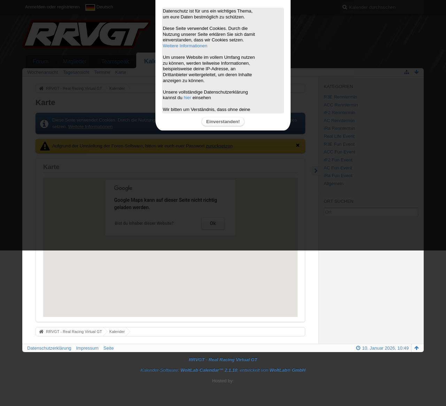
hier (187, 97)
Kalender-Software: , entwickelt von (222, 370)
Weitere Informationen (185, 45)
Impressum (87, 348)
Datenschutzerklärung (49, 348)
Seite (108, 348)
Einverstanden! (223, 121)
